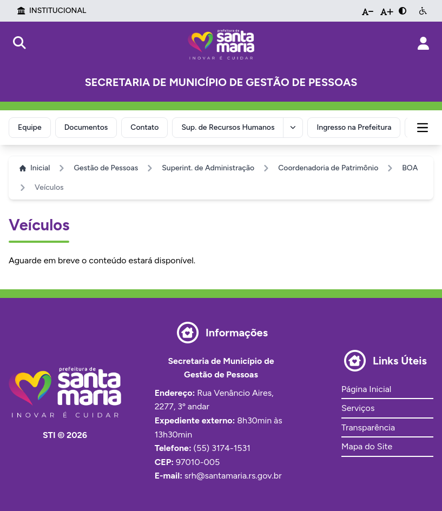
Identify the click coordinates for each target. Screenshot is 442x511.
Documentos (86, 127)
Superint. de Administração (208, 167)
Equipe (30, 127)
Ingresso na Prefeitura (353, 127)
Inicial (34, 167)
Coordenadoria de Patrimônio (328, 167)
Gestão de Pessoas (106, 167)
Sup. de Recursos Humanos (227, 127)
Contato (144, 127)
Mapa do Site (366, 446)
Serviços (357, 408)
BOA (410, 167)
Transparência (368, 427)
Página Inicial (366, 389)
